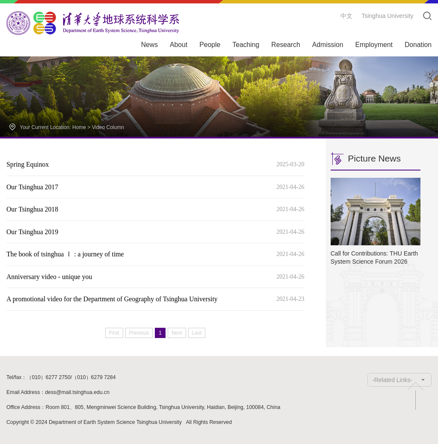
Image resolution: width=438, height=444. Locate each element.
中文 (346, 15)
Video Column (108, 127)
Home (79, 127)
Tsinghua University (387, 15)
